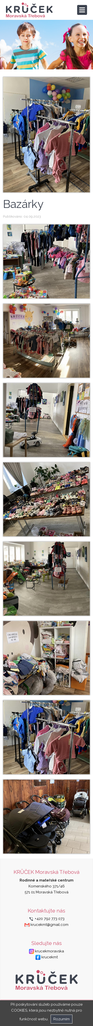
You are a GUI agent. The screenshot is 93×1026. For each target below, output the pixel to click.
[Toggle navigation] (82, 10)
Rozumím (61, 1019)
